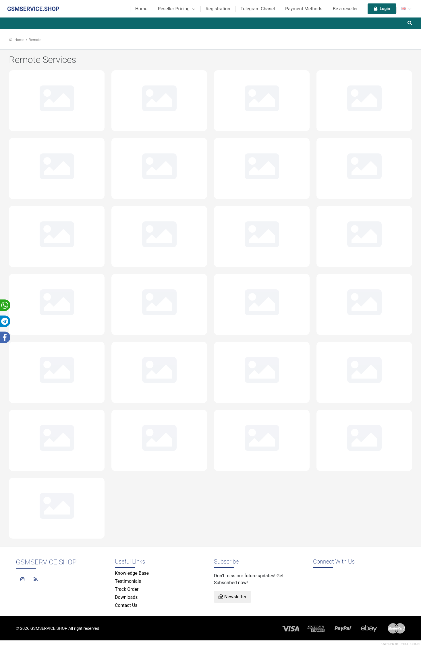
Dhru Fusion (409, 644)
